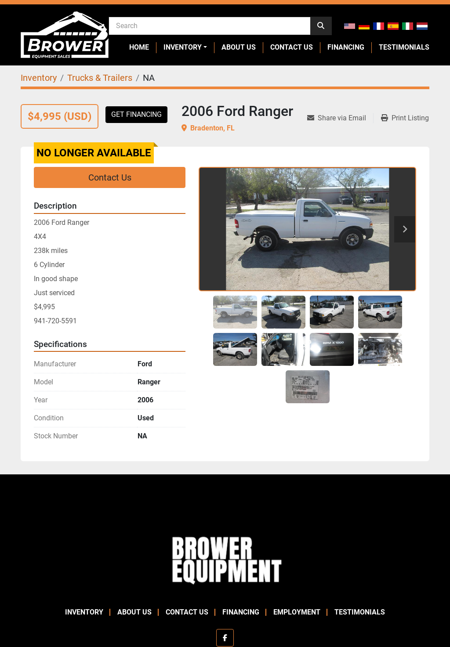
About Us (238, 47)
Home (139, 47)
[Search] (209, 25)
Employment (296, 612)
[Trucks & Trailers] (99, 77)
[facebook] (225, 638)
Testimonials (404, 47)
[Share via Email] (340, 118)
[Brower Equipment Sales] (225, 559)
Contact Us (291, 47)
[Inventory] (39, 77)
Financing (345, 47)
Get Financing (136, 114)
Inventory (182, 47)
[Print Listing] (405, 118)
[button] (185, 47)
